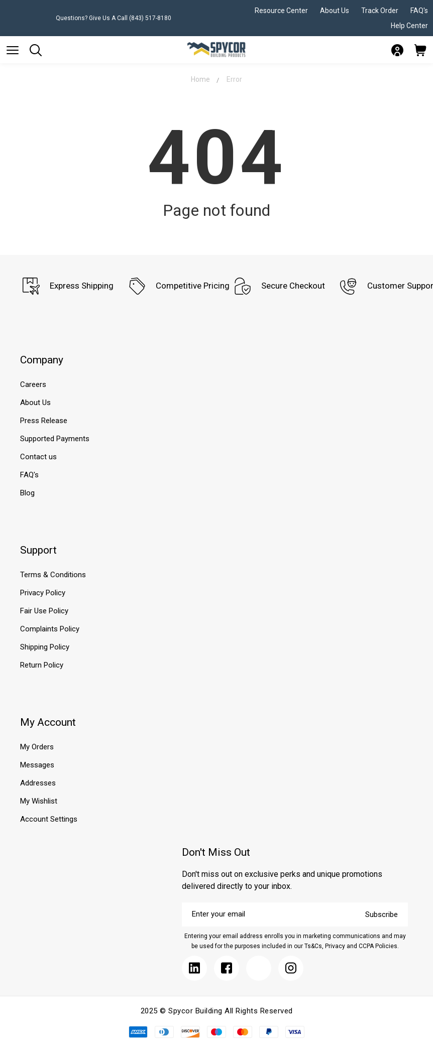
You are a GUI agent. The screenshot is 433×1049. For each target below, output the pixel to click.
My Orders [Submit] (37, 746)
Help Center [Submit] (409, 26)
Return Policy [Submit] (41, 665)
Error (234, 79)
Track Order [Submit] (379, 11)
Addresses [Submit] (38, 783)
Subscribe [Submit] (381, 914)
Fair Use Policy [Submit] (44, 610)
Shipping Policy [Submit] (44, 646)
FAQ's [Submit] (419, 11)
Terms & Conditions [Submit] (53, 574)
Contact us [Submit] (38, 456)
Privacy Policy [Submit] (42, 592)
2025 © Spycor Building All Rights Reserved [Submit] (217, 1010)
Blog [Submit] (27, 492)
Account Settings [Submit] (48, 819)
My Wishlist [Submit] (38, 801)
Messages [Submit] (37, 764)
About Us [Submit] (334, 11)
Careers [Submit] (33, 384)
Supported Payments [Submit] (54, 438)
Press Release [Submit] (43, 420)
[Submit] (12, 50)
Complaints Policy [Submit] (49, 628)
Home (200, 79)
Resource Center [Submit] (281, 11)
